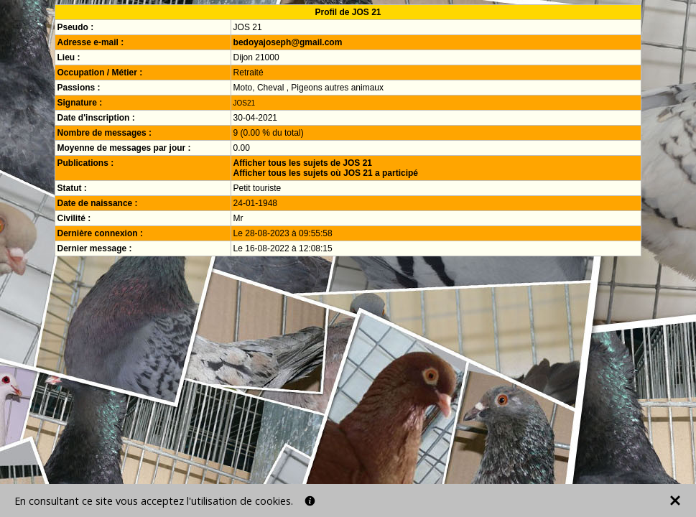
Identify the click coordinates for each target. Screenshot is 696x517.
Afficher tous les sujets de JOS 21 (302, 163)
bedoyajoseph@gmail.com (288, 42)
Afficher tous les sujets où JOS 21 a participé (325, 173)
